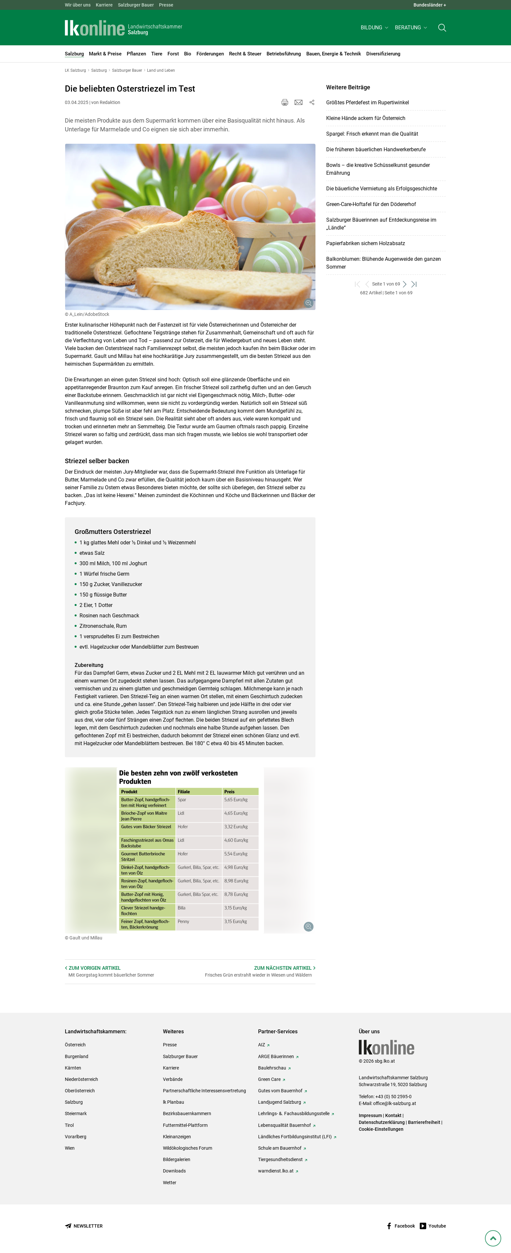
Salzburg (74, 1102)
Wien (70, 1148)
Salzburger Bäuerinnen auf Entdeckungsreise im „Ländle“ (381, 224)
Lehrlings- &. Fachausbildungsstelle (293, 1113)
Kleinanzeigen (177, 1136)
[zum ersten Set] (358, 284)
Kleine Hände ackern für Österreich (365, 118)
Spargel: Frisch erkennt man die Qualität (372, 134)
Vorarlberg (75, 1136)
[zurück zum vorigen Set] (367, 284)
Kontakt (393, 1115)
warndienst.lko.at (276, 1170)
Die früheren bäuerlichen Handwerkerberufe (376, 149)
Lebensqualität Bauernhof (284, 1125)
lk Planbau (173, 1102)
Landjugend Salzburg (279, 1102)
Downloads (174, 1170)
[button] (375, 28)
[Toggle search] (442, 28)
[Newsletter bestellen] (84, 1226)
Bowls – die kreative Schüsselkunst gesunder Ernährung (378, 169)
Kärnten (73, 1067)
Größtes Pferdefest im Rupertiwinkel (367, 102)
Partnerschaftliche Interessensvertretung (204, 1090)
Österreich (75, 1044)
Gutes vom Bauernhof (280, 1090)
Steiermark (76, 1113)
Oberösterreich (80, 1090)
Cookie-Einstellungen (381, 1129)
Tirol (69, 1125)
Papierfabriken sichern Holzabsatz (365, 243)
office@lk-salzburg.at (394, 1103)
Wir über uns (78, 4)
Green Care (269, 1079)
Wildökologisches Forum (187, 1148)
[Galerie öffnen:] (190, 227)
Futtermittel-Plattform (185, 1125)
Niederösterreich (81, 1079)
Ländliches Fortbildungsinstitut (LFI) (295, 1136)
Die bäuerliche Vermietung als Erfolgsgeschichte (381, 188)
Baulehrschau (272, 1067)
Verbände (172, 1079)
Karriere (104, 4)
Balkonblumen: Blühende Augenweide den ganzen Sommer (383, 263)
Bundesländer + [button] (430, 4)
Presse (166, 4)
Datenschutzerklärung (382, 1122)
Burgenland (76, 1056)
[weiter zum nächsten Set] (405, 284)
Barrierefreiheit (424, 1122)
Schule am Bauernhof (279, 1148)
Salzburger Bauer (136, 4)
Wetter (169, 1182)
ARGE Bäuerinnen (276, 1056)
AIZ (261, 1044)
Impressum (370, 1115)
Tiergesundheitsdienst (280, 1159)
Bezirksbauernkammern (187, 1113)
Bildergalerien (176, 1159)
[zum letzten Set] (414, 284)
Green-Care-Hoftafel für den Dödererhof (371, 204)
